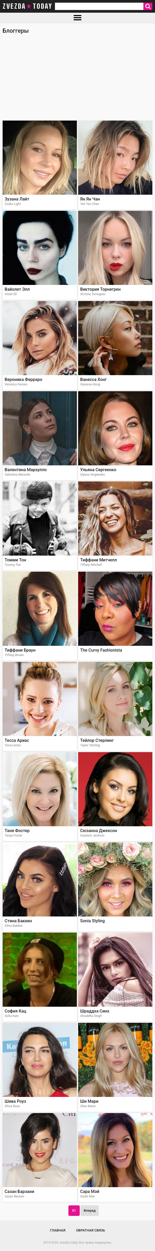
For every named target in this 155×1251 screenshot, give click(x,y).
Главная (57, 1230)
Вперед (90, 1210)
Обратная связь (90, 1230)
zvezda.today (68, 1242)
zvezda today (27, 6)
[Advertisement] (77, 80)
